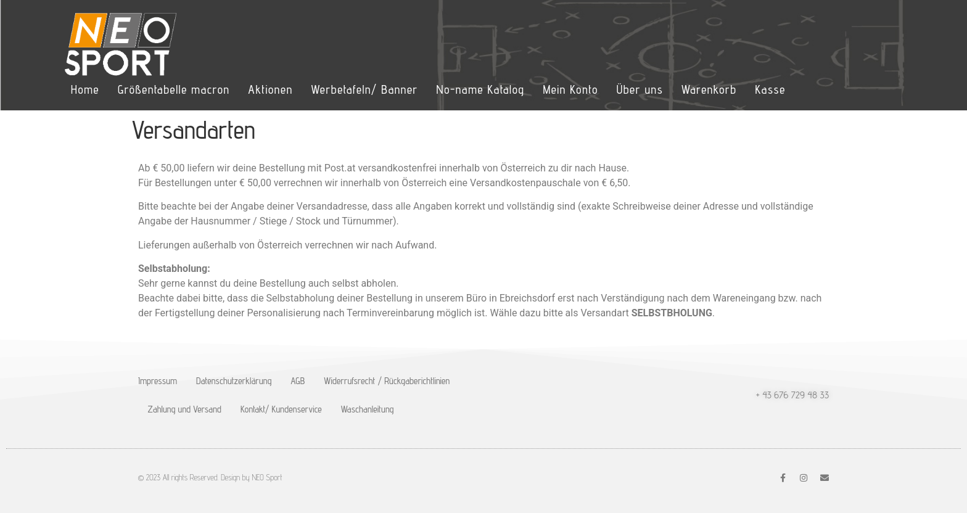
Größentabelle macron (173, 89)
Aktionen (270, 89)
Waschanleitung (367, 409)
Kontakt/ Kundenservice (281, 409)
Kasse (770, 89)
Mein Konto (570, 89)
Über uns (640, 89)
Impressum (157, 381)
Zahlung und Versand (185, 409)
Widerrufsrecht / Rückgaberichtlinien (387, 381)
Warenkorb (708, 89)
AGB (297, 381)
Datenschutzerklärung (233, 381)
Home (85, 89)
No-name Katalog (481, 89)
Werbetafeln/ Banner (364, 89)
